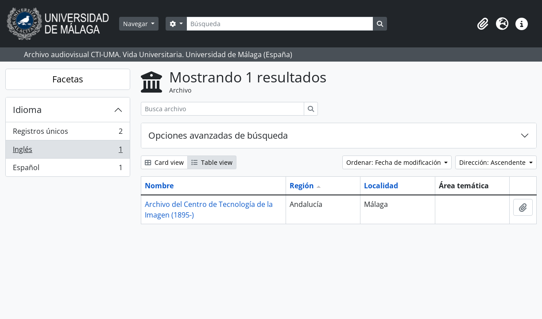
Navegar (136, 23)
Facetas (67, 79)
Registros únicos (67, 133)
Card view (164, 162)
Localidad (381, 186)
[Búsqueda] (279, 24)
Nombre (159, 186)
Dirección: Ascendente (493, 162)
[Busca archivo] (222, 109)
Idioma (27, 110)
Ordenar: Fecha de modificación (394, 162)
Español (67, 169)
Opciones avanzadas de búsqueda (218, 135)
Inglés (67, 151)
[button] (482, 24)
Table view (211, 162)
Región (302, 186)
